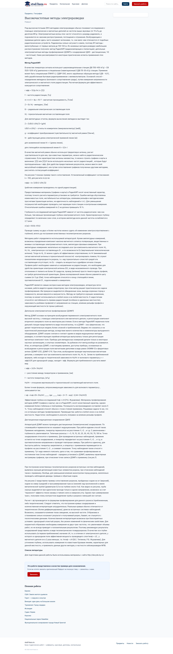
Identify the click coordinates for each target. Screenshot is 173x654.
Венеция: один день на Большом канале (40, 601)
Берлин (27, 591)
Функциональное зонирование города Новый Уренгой (45, 623)
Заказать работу (140, 4)
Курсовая (75, 4)
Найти (125, 4)
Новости (130, 643)
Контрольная (65, 4)
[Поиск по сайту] (113, 4)
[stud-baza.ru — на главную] (36, 4)
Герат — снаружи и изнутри (35, 598)
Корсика (28, 615)
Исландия (28, 608)
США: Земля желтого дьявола (36, 594)
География (38, 13)
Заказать (34, 574)
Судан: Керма (30, 612)
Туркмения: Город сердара (35, 605)
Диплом (85, 4)
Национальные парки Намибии (36, 619)
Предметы (54, 4)
